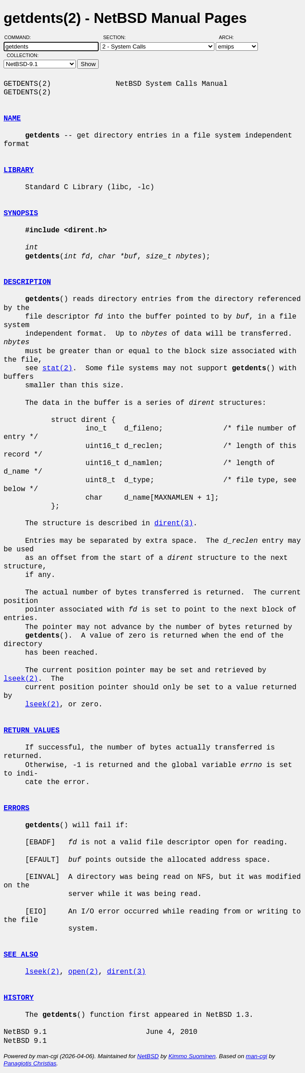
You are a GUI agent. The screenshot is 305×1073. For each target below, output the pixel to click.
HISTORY (19, 998)
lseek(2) (21, 679)
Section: (116, 37)
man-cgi (256, 1056)
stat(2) (57, 368)
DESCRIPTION (27, 282)
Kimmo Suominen (191, 1056)
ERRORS (17, 808)
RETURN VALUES (32, 731)
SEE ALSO (21, 955)
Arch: (230, 37)
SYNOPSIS (21, 213)
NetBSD (148, 1056)
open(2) (83, 972)
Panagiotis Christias (30, 1063)
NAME (12, 119)
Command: (20, 37)
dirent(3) (173, 523)
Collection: (23, 55)
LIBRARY (19, 170)
